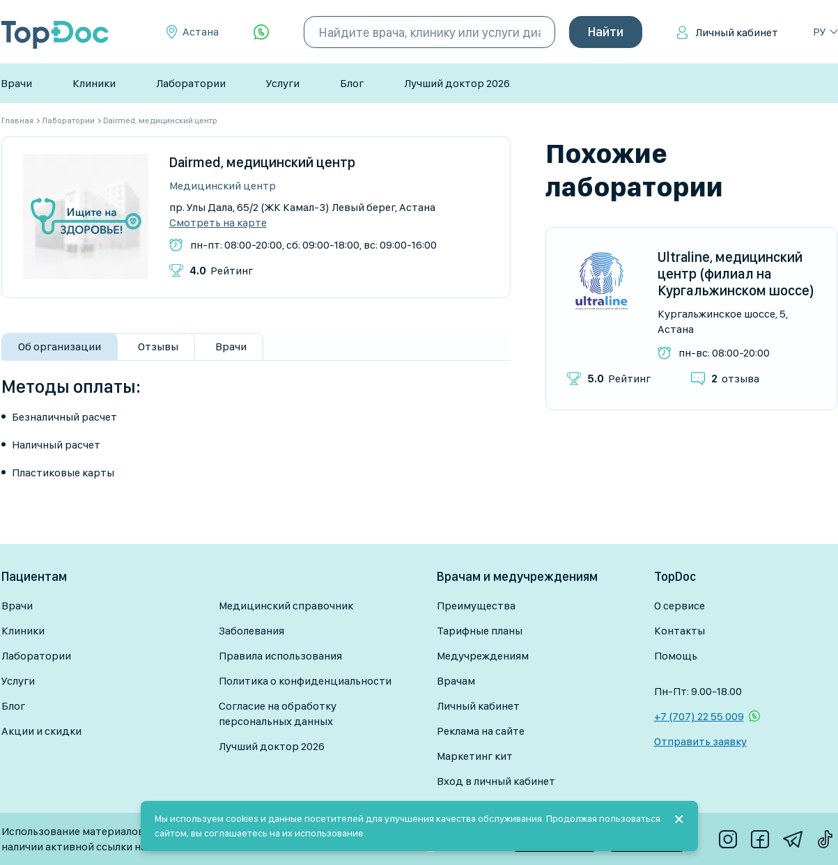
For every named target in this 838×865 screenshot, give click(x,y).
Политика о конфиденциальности (305, 680)
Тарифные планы (479, 630)
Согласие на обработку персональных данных (277, 713)
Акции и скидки (41, 731)
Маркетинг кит (475, 756)
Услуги (283, 83)
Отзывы (158, 346)
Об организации (59, 346)
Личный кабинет (736, 32)
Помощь (675, 655)
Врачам (456, 680)
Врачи (16, 83)
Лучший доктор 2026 (457, 83)
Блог (352, 83)
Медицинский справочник (286, 605)
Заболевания (251, 630)
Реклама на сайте (481, 731)
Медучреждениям (483, 655)
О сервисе (679, 605)
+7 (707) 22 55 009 (699, 716)
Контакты (679, 630)
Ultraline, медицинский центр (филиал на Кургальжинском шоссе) (736, 274)
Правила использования (280, 655)
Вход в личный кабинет (496, 781)
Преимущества (476, 605)
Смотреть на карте (218, 223)
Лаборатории (191, 83)
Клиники (94, 83)
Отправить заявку (700, 741)
